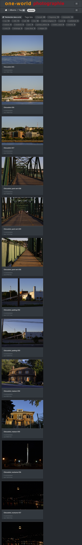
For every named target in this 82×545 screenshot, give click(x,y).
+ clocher (71, 25)
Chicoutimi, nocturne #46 (53, 367)
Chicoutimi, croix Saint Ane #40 (55, 291)
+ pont (62, 21)
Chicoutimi (31, 10)
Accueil (6, 10)
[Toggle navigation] (76, 3)
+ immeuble (67, 17)
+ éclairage (17, 28)
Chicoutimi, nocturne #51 (12, 481)
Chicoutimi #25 (9, 64)
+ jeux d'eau (30, 28)
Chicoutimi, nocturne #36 (12, 253)
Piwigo (40, 541)
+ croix (6, 28)
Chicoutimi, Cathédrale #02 (13, 519)
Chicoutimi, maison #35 (53, 216)
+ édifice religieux (48, 21)
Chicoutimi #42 (50, 329)
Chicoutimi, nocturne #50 (53, 443)
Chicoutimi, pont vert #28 (53, 102)
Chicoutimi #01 (50, 481)
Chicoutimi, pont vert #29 (12, 140)
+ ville (15, 21)
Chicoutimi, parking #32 (12, 178)
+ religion (42, 28)
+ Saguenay (53, 17)
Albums (13, 10)
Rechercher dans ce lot (12, 17)
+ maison (7, 25)
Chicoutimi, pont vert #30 (53, 140)
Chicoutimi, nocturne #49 (12, 443)
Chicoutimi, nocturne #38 (12, 291)
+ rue (6, 21)
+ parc (30, 25)
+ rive (35, 21)
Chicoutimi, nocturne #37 (53, 254)
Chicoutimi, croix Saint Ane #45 (14, 367)
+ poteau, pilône (42, 25)
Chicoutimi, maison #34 (12, 216)
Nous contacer (48, 541)
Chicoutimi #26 (50, 64)
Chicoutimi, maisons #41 (12, 329)
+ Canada (40, 17)
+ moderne (19, 25)
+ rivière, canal (58, 25)
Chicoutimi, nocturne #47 (12, 405)
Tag (20, 10)
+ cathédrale (73, 21)
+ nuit (25, 21)
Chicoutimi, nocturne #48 (53, 405)
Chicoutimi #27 (9, 102)
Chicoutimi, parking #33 (53, 178)
